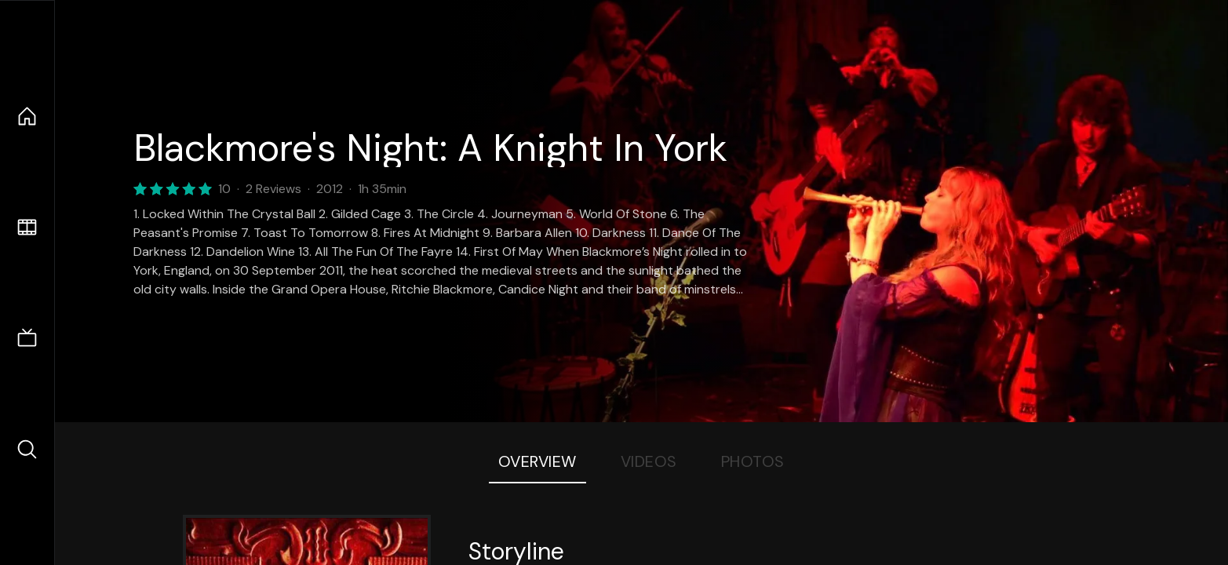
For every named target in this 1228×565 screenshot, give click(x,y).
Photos (753, 461)
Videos (649, 461)
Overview (537, 461)
